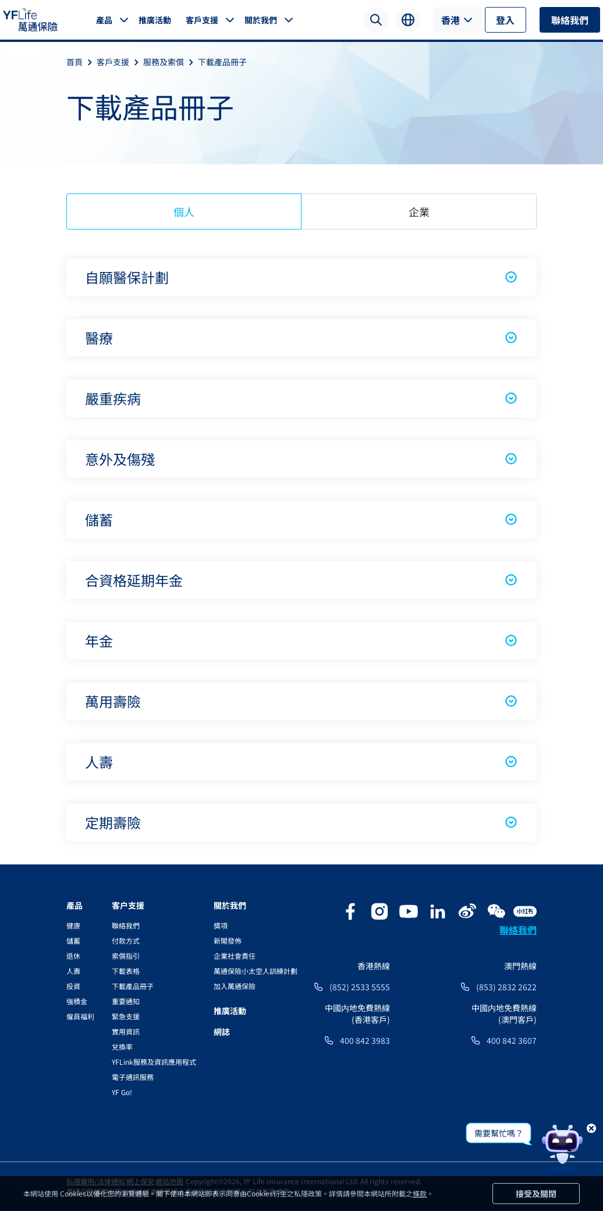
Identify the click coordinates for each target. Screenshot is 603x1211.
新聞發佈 (228, 940)
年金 (301, 640)
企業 (419, 211)
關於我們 (260, 20)
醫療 (301, 337)
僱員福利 (80, 1016)
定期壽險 (301, 822)
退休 (73, 956)
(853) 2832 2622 (506, 987)
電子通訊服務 (133, 1077)
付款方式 (126, 940)
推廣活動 (155, 20)
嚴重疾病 (301, 398)
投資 (73, 986)
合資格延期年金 (301, 580)
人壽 (301, 761)
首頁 (81, 62)
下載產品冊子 (222, 62)
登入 (505, 20)
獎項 (221, 925)
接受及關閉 (536, 1193)
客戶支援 (202, 20)
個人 (183, 211)
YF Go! (122, 1092)
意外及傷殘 (301, 459)
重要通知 (126, 1001)
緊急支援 (126, 1016)
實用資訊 (126, 1031)
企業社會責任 (235, 956)
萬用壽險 (301, 701)
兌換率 (122, 1046)
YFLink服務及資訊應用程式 (154, 1062)
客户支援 (128, 905)
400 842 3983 (365, 1040)
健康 (73, 925)
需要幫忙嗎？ (498, 1133)
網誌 (222, 1031)
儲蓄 (301, 519)
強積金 (76, 1001)
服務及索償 (170, 62)
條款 (420, 1193)
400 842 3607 (512, 1040)
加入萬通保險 (235, 986)
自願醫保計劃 (301, 277)
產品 (104, 20)
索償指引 (126, 956)
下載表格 (126, 971)
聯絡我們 (569, 20)
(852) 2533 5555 (359, 987)
